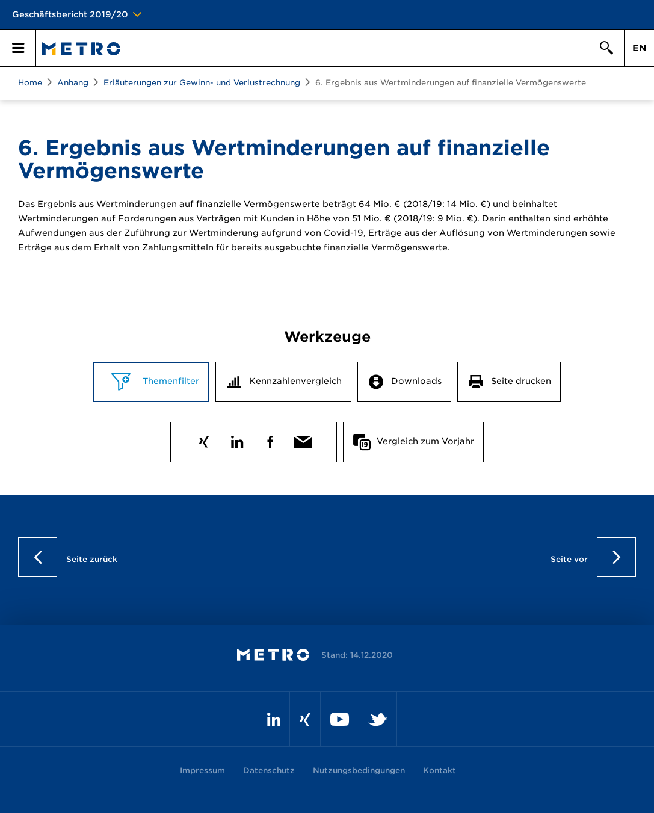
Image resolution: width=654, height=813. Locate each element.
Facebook (270, 439)
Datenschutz (269, 770)
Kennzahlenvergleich (295, 381)
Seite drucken (521, 381)
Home (30, 82)
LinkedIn (237, 439)
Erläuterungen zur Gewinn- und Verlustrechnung (201, 82)
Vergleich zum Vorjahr (425, 441)
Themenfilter (169, 381)
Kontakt (439, 770)
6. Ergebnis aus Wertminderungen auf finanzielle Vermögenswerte (450, 82)
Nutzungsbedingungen (359, 770)
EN (639, 48)
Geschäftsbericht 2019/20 (70, 14)
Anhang (72, 82)
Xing (204, 439)
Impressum (202, 770)
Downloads (416, 381)
